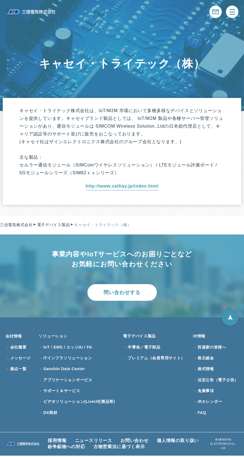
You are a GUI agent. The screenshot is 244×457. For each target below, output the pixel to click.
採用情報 (57, 442)
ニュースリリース (93, 442)
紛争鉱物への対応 (66, 448)
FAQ (202, 414)
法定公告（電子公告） (218, 380)
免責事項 (206, 392)
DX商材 (50, 414)
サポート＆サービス (61, 392)
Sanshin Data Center (64, 369)
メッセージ (20, 358)
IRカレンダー (210, 403)
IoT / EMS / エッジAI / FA (67, 347)
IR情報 (199, 336)
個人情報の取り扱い (178, 442)
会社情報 (14, 336)
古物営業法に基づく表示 (119, 448)
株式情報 (206, 369)
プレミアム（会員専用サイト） (156, 358)
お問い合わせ (134, 442)
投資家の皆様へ (212, 347)
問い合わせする (122, 292)
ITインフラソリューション (67, 358)
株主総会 (206, 358)
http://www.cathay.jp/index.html (122, 186)
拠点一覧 (18, 369)
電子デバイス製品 (139, 336)
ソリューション (53, 336)
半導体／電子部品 (144, 347)
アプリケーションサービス (67, 380)
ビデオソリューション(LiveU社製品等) (79, 403)
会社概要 (18, 347)
